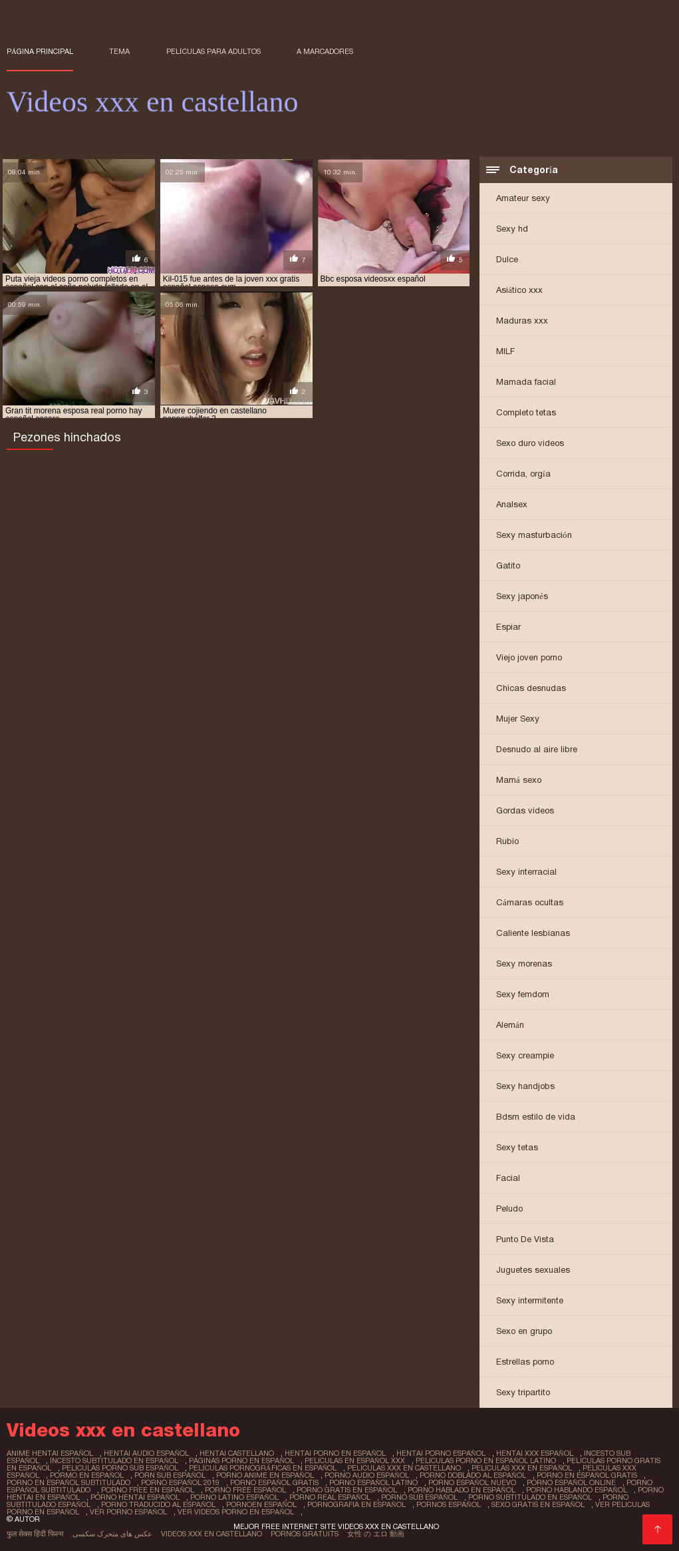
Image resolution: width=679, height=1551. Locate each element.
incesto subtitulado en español (114, 1460)
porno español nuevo (472, 1482)
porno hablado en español (461, 1490)
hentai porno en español (335, 1453)
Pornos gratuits (305, 1534)
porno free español (245, 1490)
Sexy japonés (522, 596)
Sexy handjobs (525, 1086)
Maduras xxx (522, 321)
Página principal (40, 51)
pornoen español (261, 1504)
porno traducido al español (158, 1504)
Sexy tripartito (523, 1392)
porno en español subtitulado (68, 1482)
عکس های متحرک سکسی (112, 1534)
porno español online (571, 1482)
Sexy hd (512, 229)
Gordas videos (525, 810)
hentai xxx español (534, 1453)
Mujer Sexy (517, 719)
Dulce (507, 259)
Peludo (509, 1209)
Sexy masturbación (534, 535)
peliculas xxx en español (522, 1468)
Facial (508, 1178)
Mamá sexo (518, 780)
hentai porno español (440, 1453)
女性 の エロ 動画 (375, 1534)
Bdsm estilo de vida (535, 1117)
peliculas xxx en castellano (404, 1468)
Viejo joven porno (529, 657)
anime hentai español (50, 1453)
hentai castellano (237, 1453)
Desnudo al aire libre (536, 749)
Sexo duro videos (530, 443)
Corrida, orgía (523, 474)
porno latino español (234, 1497)
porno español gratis (274, 1482)
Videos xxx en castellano (211, 1534)
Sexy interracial (526, 872)
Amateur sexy (523, 198)
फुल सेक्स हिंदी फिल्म (35, 1534)
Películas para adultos (213, 51)
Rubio (507, 841)
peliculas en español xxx (355, 1460)
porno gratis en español (347, 1490)
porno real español (329, 1497)
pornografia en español (356, 1504)
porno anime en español (265, 1475)
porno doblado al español (473, 1475)
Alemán (510, 1025)
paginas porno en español (241, 1460)
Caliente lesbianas (533, 933)
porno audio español (367, 1475)
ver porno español (128, 1512)
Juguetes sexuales (533, 1270)
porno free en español (147, 1490)
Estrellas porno (525, 1362)
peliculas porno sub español (120, 1468)
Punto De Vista (525, 1239)
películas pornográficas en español (263, 1468)
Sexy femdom (522, 994)
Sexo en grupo (524, 1331)
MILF (505, 351)
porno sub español (419, 1497)
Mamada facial (526, 382)
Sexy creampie (525, 1055)
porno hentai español (135, 1497)
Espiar (508, 627)
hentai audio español (146, 1453)
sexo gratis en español (538, 1504)
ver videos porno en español (236, 1512)
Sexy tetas (517, 1147)
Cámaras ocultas (529, 902)
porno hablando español (576, 1490)
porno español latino (373, 1482)
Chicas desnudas (531, 688)
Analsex (511, 504)
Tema (119, 51)
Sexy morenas (524, 964)
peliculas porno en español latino (486, 1460)
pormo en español (87, 1475)
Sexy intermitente (529, 1300)
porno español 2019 (180, 1482)
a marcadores (325, 51)
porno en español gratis (587, 1475)
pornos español (448, 1504)
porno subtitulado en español (530, 1497)
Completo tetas (526, 412)
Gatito (508, 565)
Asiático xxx (519, 290)
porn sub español (169, 1475)
